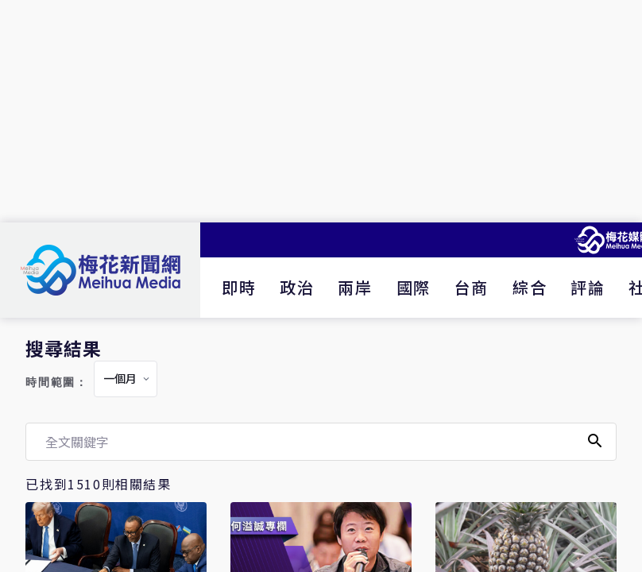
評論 (587, 287)
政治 (297, 287)
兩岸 (355, 287)
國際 (413, 287)
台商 (471, 287)
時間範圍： (56, 382)
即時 (239, 287)
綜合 (529, 287)
